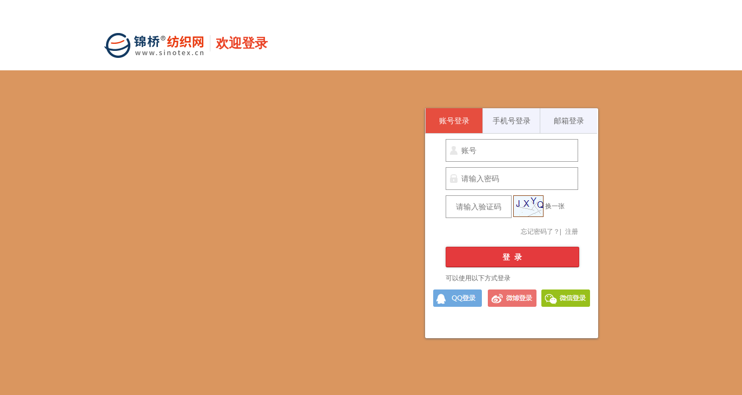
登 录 (512, 257)
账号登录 (454, 120)
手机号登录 (512, 120)
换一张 (555, 206)
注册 (571, 231)
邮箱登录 (569, 120)
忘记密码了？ (540, 231)
